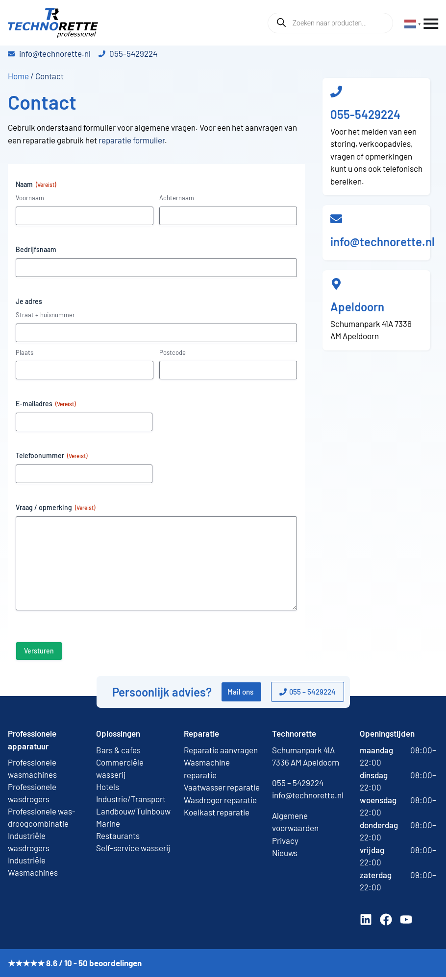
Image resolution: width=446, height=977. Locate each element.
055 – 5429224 (297, 783)
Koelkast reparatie (216, 812)
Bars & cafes (118, 750)
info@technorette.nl (382, 241)
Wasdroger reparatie (220, 800)
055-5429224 (365, 114)
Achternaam (176, 198)
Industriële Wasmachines (33, 866)
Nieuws (284, 853)
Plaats (24, 352)
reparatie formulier (131, 140)
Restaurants (118, 835)
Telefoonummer (51, 455)
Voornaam (30, 198)
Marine (108, 823)
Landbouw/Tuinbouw (133, 811)
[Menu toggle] (431, 24)
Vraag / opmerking (55, 507)
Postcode (172, 352)
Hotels (107, 786)
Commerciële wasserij (120, 768)
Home (18, 76)
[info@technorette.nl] (336, 219)
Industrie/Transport (131, 799)
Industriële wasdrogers (29, 842)
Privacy (285, 840)
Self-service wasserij (133, 848)
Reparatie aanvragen (221, 750)
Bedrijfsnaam (36, 249)
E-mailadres (45, 403)
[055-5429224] (336, 91)
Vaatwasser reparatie (222, 787)
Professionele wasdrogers (32, 793)
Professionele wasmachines (32, 768)
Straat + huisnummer (45, 315)
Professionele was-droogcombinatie (41, 817)
